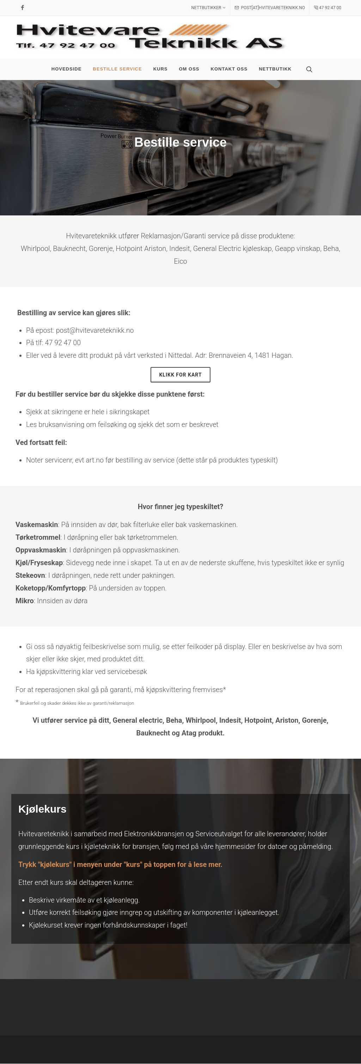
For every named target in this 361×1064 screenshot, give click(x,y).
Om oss (189, 69)
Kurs (160, 69)
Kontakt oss (229, 69)
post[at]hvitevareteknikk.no (269, 7)
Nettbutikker (208, 7)
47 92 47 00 (327, 7)
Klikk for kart (180, 375)
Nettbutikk (275, 69)
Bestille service (117, 69)
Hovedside (66, 69)
